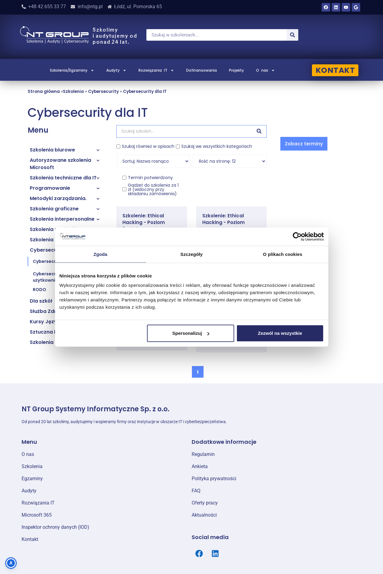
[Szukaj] (292, 35)
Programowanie (50, 188)
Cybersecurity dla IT (145, 91)
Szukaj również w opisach (148, 146)
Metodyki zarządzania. (58, 198)
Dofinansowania (201, 70)
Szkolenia (73, 91)
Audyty (116, 70)
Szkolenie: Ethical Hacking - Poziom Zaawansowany (223, 222)
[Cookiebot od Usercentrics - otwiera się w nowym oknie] (297, 236)
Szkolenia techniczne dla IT (63, 177)
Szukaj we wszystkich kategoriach (216, 146)
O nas (265, 70)
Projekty (236, 70)
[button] (303, 144)
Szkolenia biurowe (52, 149)
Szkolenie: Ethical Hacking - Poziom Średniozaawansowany (150, 222)
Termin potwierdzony (150, 177)
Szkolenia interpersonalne (62, 219)
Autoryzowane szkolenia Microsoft (60, 164)
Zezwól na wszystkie (280, 333)
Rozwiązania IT (156, 70)
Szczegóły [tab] (191, 253)
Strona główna (44, 91)
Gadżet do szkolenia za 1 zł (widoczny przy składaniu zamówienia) (153, 189)
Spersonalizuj (190, 333)
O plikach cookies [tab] (282, 253)
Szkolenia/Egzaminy (72, 70)
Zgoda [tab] (101, 253)
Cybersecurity (103, 91)
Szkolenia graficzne (54, 208)
